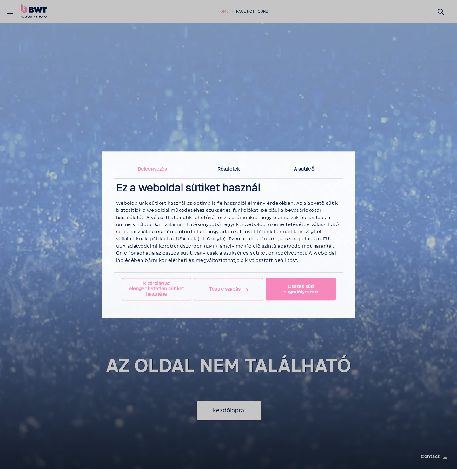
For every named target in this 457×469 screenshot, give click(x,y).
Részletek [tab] (228, 169)
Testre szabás (228, 289)
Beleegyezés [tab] (152, 169)
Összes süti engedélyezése (300, 289)
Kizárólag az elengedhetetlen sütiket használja (156, 289)
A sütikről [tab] (305, 169)
